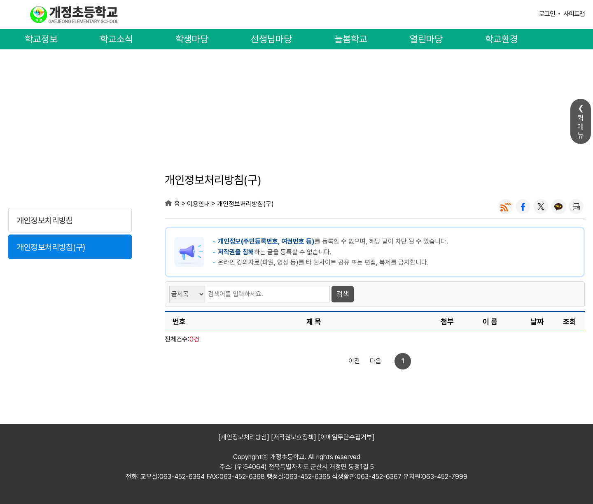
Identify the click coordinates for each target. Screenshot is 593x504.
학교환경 (501, 39)
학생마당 (191, 39)
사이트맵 (574, 14)
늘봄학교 (350, 39)
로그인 (547, 14)
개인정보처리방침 (45, 220)
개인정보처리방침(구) (51, 247)
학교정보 (41, 39)
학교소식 (116, 39)
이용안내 (70, 181)
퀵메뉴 (580, 126)
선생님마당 (271, 39)
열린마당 (426, 39)
